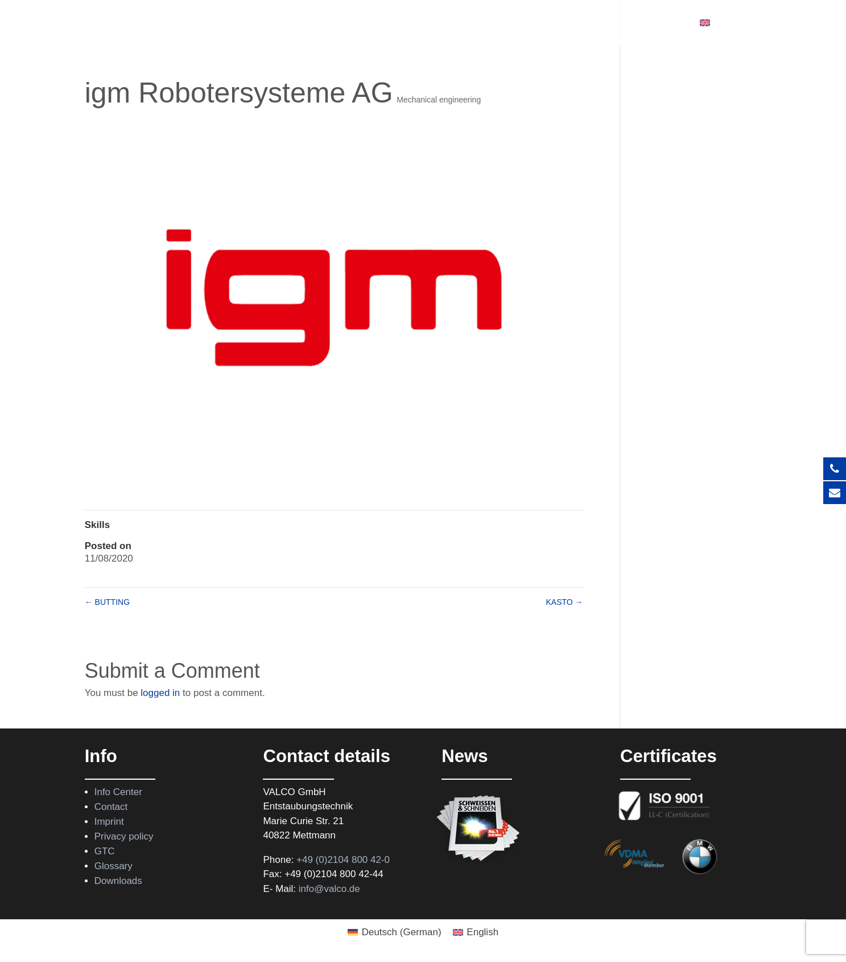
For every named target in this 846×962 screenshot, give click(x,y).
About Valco (590, 23)
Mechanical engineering (439, 99)
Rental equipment (404, 23)
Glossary (113, 866)
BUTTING (107, 602)
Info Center (118, 792)
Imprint (109, 821)
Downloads (118, 880)
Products (312, 23)
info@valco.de (329, 888)
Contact (665, 23)
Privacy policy (124, 836)
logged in (160, 692)
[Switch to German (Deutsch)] (394, 932)
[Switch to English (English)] (476, 932)
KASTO (564, 602)
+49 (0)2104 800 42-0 (343, 859)
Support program (504, 23)
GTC (104, 851)
